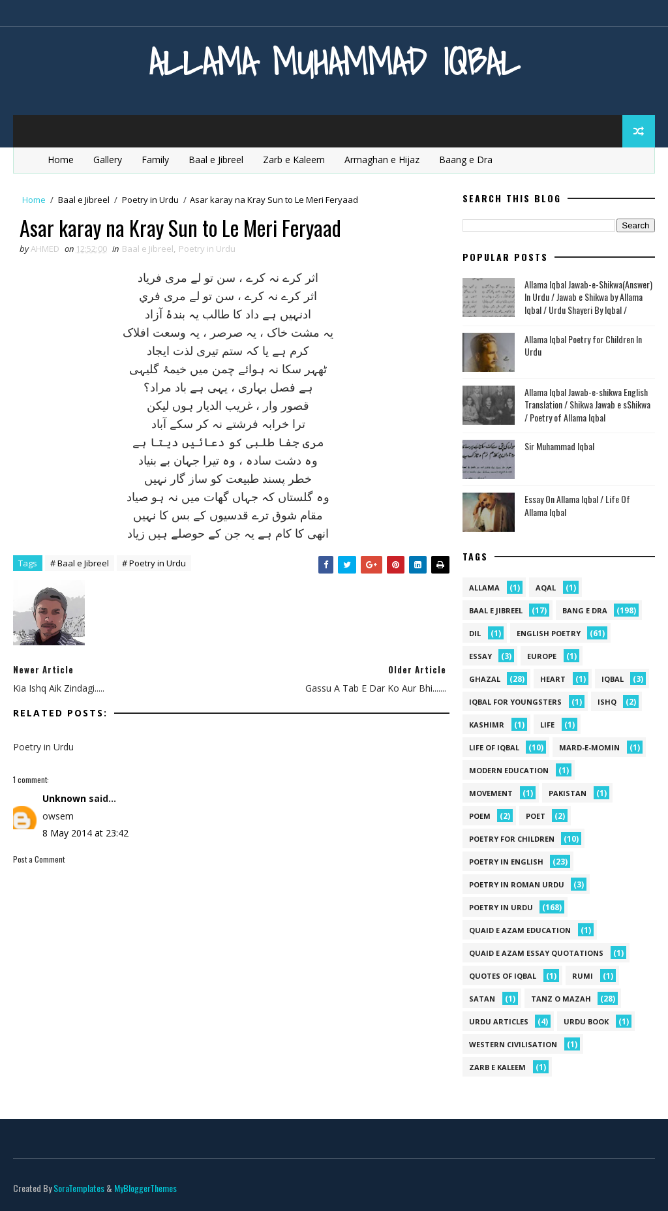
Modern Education (509, 770)
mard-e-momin (589, 747)
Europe (541, 656)
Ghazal (484, 679)
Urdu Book (586, 1021)
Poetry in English (506, 861)
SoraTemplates (78, 1188)
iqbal (612, 679)
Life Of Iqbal (494, 747)
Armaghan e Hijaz (381, 159)
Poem (480, 816)
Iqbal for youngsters (515, 702)
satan (482, 999)
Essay (480, 656)
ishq (607, 702)
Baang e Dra (466, 159)
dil (475, 633)
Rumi (582, 976)
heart (553, 679)
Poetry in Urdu (150, 200)
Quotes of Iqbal (502, 976)
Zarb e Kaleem (294, 159)
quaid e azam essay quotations (536, 953)
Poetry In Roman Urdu (516, 884)
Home (61, 159)
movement (491, 793)
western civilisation (513, 1044)
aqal (546, 587)
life (547, 724)
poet (535, 816)
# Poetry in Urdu (154, 563)
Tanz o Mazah (561, 999)
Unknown (64, 798)
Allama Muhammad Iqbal (334, 62)
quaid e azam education (520, 930)
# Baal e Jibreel (79, 563)
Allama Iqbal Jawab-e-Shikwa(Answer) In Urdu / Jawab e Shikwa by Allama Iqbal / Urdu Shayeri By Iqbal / (588, 296)
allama (484, 587)
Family (155, 159)
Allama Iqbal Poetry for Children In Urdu (583, 345)
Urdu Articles (498, 1021)
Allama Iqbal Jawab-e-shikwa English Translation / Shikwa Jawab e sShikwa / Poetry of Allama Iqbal (587, 404)
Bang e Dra (584, 610)
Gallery (107, 159)
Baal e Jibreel (216, 159)
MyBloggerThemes (145, 1188)
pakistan (567, 793)
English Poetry (549, 633)
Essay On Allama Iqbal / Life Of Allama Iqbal (577, 505)
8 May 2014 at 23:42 (85, 833)
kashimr (486, 724)
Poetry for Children (511, 839)
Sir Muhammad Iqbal (559, 446)
